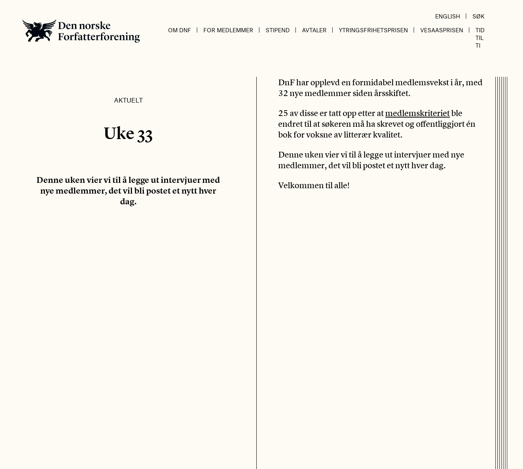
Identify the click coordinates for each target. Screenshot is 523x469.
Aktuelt (128, 100)
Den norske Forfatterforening (81, 31)
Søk (478, 16)
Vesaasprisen (441, 30)
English (447, 16)
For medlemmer (228, 30)
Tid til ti (480, 38)
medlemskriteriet (417, 113)
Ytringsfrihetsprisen (373, 30)
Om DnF (179, 30)
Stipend (278, 30)
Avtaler (314, 30)
